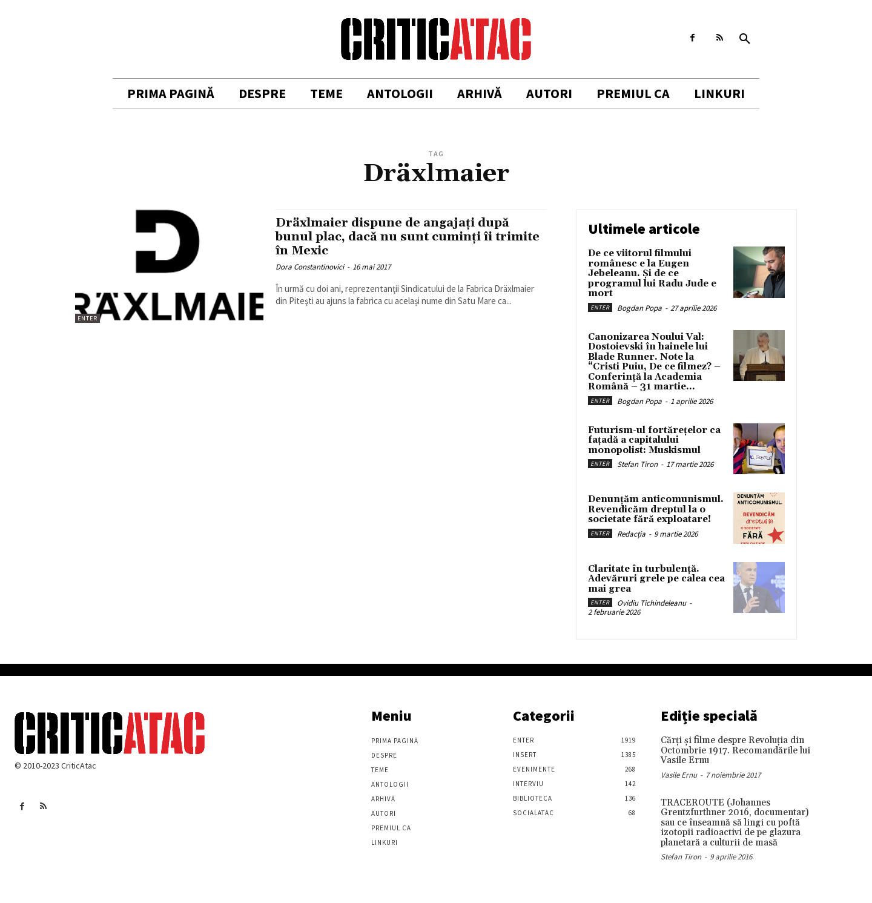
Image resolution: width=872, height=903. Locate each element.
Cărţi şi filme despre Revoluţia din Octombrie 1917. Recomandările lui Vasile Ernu (735, 750)
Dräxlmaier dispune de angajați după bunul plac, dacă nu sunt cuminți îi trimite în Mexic (398, 237)
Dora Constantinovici (310, 267)
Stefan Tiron (637, 464)
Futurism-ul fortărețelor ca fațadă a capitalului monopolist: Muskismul (654, 440)
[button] (744, 39)
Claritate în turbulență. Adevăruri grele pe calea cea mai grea (656, 579)
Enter (87, 318)
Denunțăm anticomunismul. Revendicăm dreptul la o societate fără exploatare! (656, 509)
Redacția (631, 534)
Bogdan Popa (639, 308)
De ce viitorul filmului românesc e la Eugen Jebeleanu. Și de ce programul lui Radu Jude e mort (652, 273)
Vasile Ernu (679, 775)
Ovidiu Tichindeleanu (651, 603)
